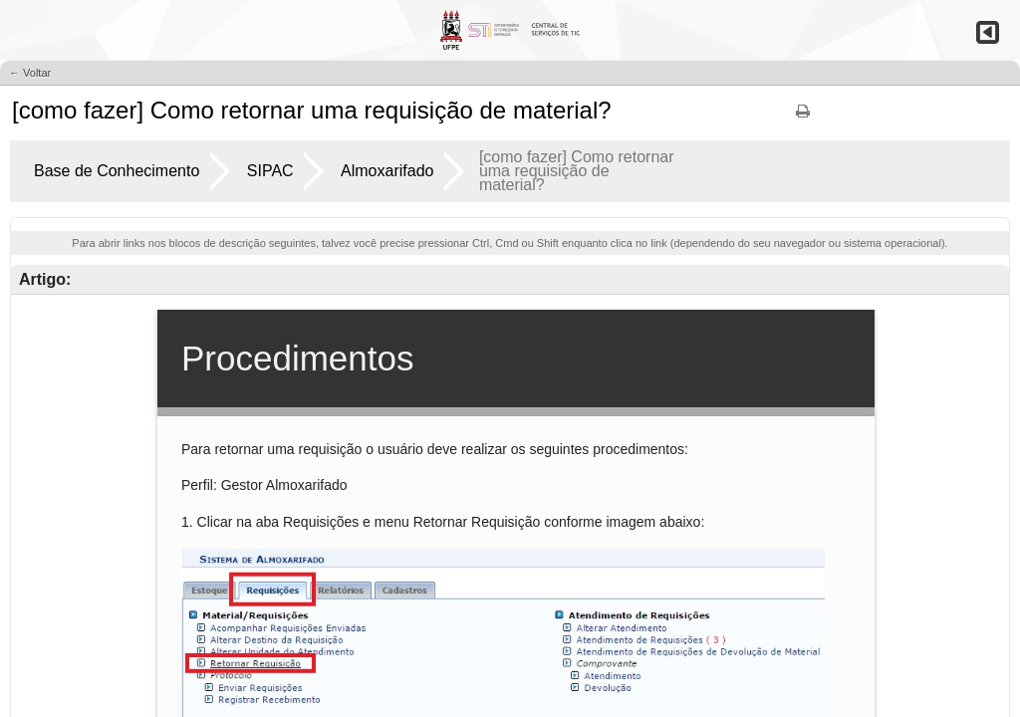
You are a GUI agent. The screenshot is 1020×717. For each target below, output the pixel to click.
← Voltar (30, 73)
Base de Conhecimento (116, 170)
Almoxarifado (387, 170)
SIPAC (270, 170)
